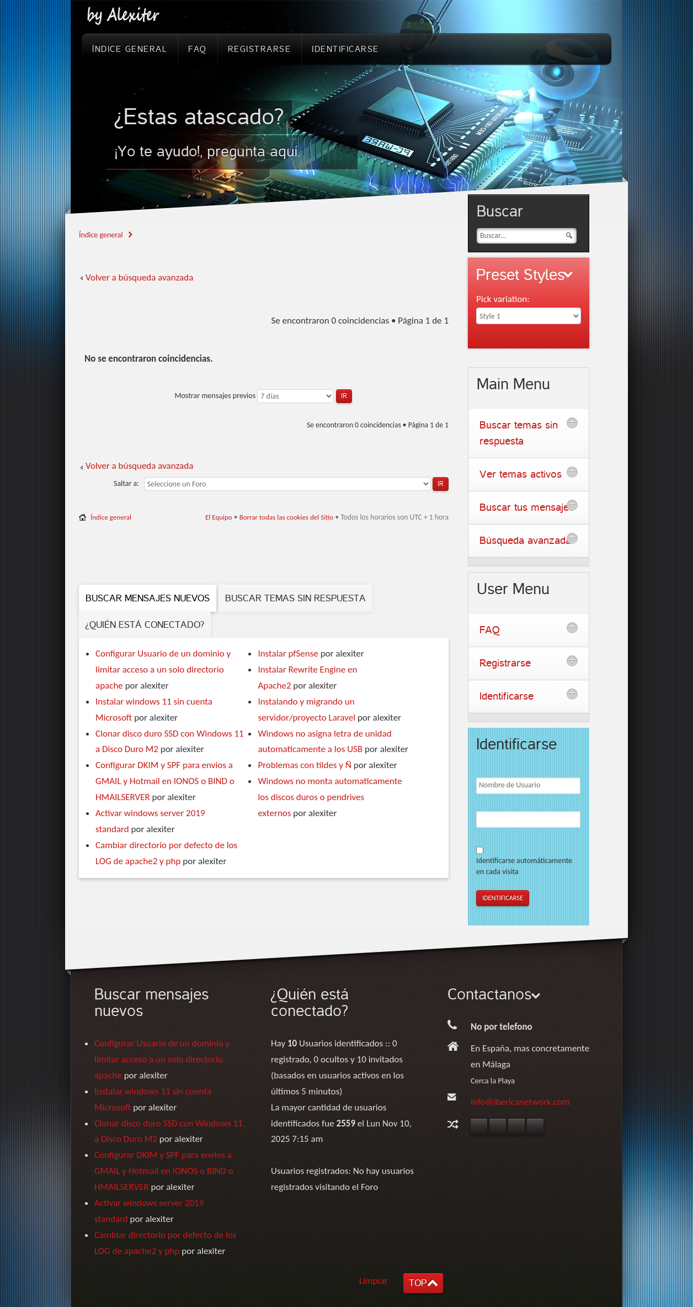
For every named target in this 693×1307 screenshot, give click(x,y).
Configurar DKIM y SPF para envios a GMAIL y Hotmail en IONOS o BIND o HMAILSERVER (164, 781)
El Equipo (218, 517)
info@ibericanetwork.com (520, 1102)
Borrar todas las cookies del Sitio (286, 517)
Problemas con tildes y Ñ (304, 765)
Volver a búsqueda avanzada (139, 277)
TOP (418, 1283)
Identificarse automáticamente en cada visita (524, 866)
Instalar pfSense (288, 653)
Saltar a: (126, 483)
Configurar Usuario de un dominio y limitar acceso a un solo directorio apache (163, 669)
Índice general (101, 235)
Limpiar (373, 1281)
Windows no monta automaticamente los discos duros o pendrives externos (330, 797)
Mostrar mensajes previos (262, 395)
